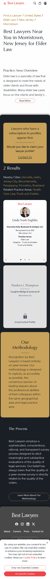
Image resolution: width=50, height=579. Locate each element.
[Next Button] (44, 231)
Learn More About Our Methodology (29, 497)
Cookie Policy (30, 557)
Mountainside (27, 181)
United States (32, 15)
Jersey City (10, 181)
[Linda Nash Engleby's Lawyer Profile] (25, 214)
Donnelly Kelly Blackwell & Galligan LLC (25, 226)
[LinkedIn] (27, 524)
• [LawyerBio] (25, 259)
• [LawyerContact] (29, 259)
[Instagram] (22, 524)
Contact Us (25, 157)
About (7, 531)
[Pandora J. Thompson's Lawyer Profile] (25, 290)
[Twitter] (33, 524)
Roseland (38, 185)
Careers (17, 531)
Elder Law (9, 19)
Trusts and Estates (27, 193)
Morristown (10, 24)
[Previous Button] (5, 231)
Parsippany (10, 185)
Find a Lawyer (12, 15)
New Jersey (26, 19)
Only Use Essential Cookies (25, 567)
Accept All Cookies (25, 573)
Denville (27, 177)
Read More (25, 100)
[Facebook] (16, 524)
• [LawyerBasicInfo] (20, 259)
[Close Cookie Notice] (47, 542)
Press (26, 531)
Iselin (37, 177)
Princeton (25, 185)
